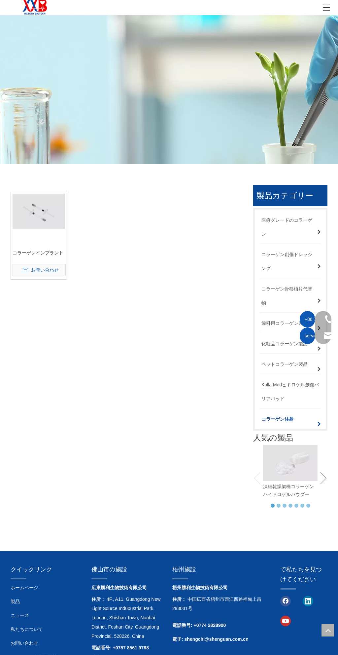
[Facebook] (285, 601)
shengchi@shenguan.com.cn (217, 639)
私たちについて (27, 629)
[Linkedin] (308, 601)
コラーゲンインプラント (38, 252)
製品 (15, 601)
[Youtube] (285, 621)
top (327, 630)
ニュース (20, 615)
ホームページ (24, 587)
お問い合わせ (24, 643)
